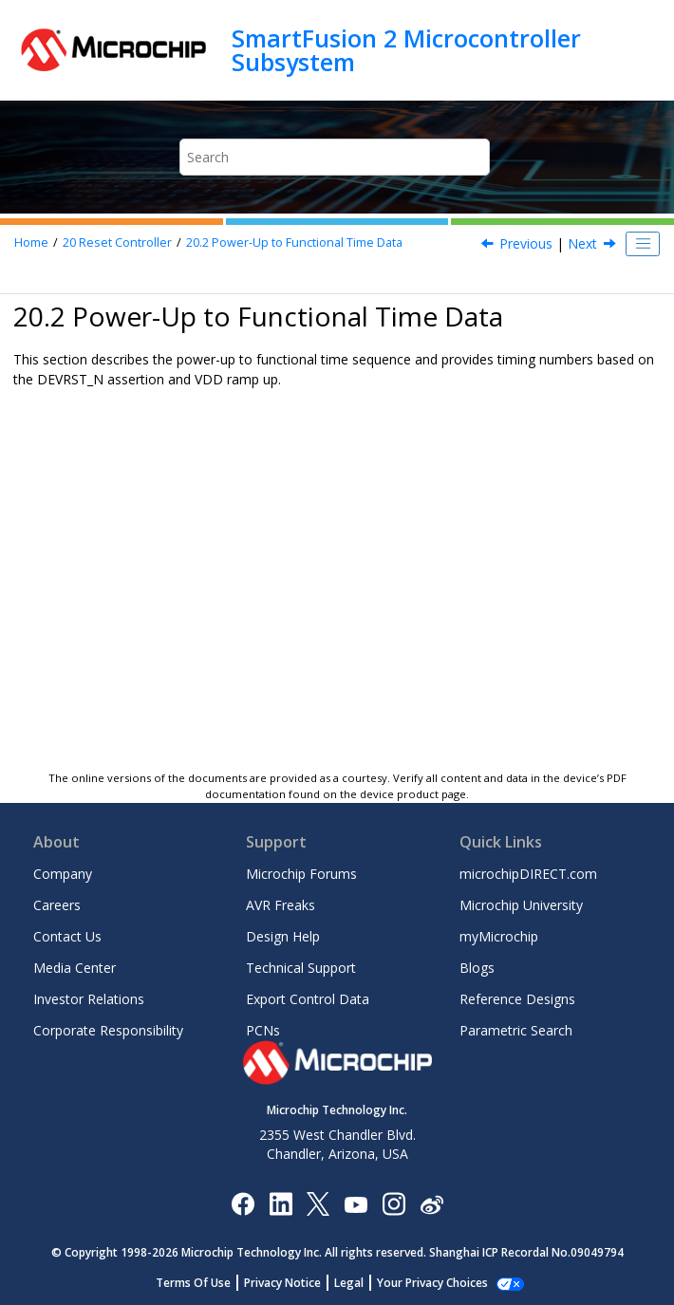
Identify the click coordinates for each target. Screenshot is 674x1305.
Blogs (477, 968)
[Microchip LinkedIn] (280, 1203)
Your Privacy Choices (432, 1283)
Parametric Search (515, 1030)
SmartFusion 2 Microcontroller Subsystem (406, 50)
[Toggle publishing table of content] (643, 244)
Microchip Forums (301, 874)
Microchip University (521, 905)
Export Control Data (307, 999)
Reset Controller (117, 242)
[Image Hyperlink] (355, 1204)
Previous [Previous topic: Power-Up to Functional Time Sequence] (525, 243)
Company (62, 874)
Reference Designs (517, 999)
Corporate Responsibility (108, 1030)
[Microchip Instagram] (393, 1203)
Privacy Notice (282, 1283)
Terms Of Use (193, 1283)
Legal (349, 1283)
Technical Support (301, 968)
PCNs (263, 1030)
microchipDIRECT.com (528, 874)
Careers (57, 905)
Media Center (74, 968)
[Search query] (334, 157)
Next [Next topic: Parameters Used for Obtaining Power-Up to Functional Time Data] (582, 243)
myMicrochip (498, 936)
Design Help (283, 936)
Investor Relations (88, 999)
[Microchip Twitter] (318, 1203)
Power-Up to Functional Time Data (294, 242)
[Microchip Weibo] (431, 1204)
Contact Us (67, 936)
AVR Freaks (280, 905)
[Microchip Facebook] (242, 1203)
